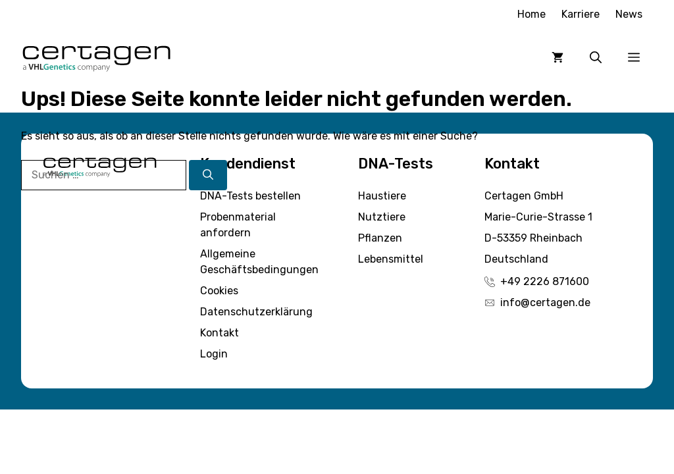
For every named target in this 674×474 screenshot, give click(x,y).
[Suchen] (208, 175)
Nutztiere (381, 217)
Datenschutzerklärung (256, 311)
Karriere (580, 14)
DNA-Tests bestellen (250, 196)
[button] (596, 57)
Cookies (219, 290)
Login (214, 354)
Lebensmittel (390, 259)
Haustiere (382, 196)
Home (531, 14)
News (628, 14)
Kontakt (219, 333)
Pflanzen (380, 238)
